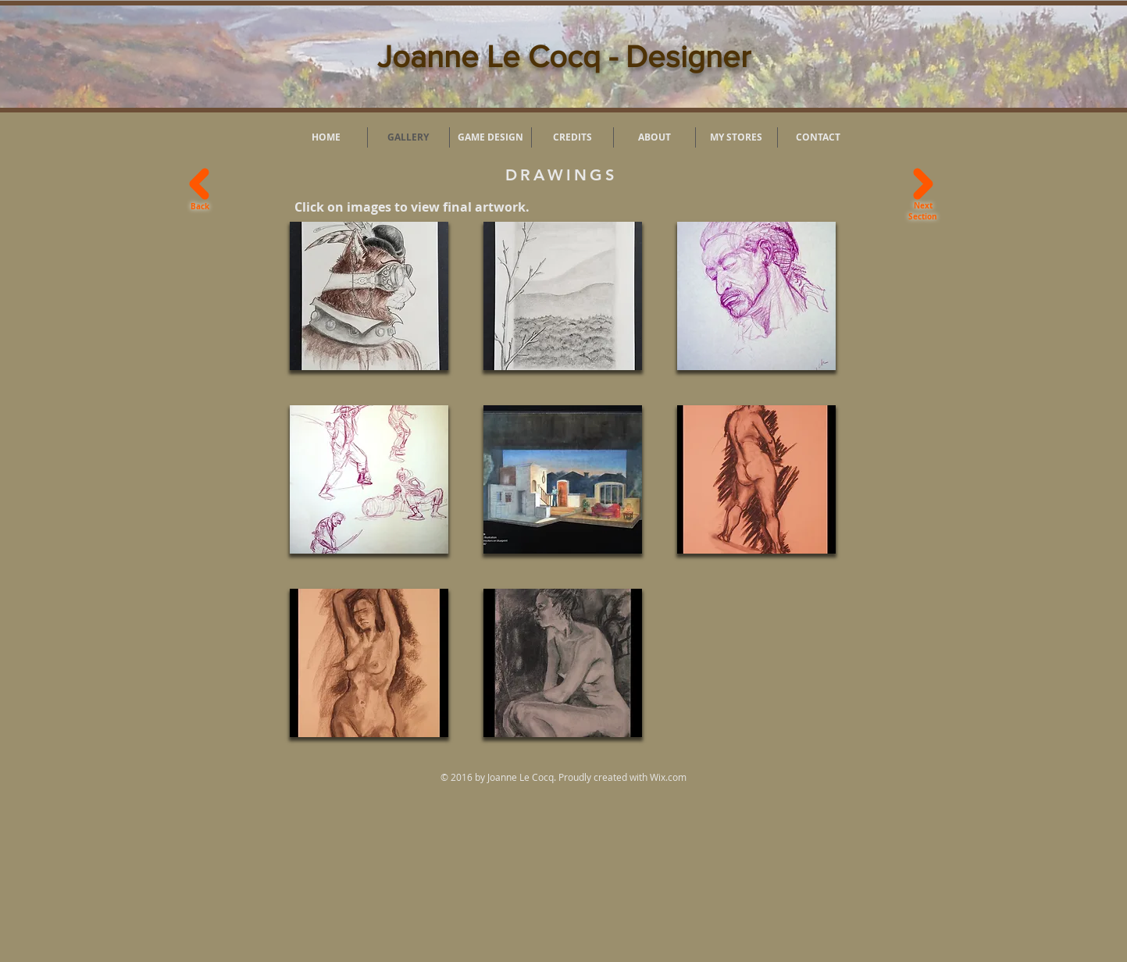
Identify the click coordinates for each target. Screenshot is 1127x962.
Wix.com (668, 777)
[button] (369, 296)
